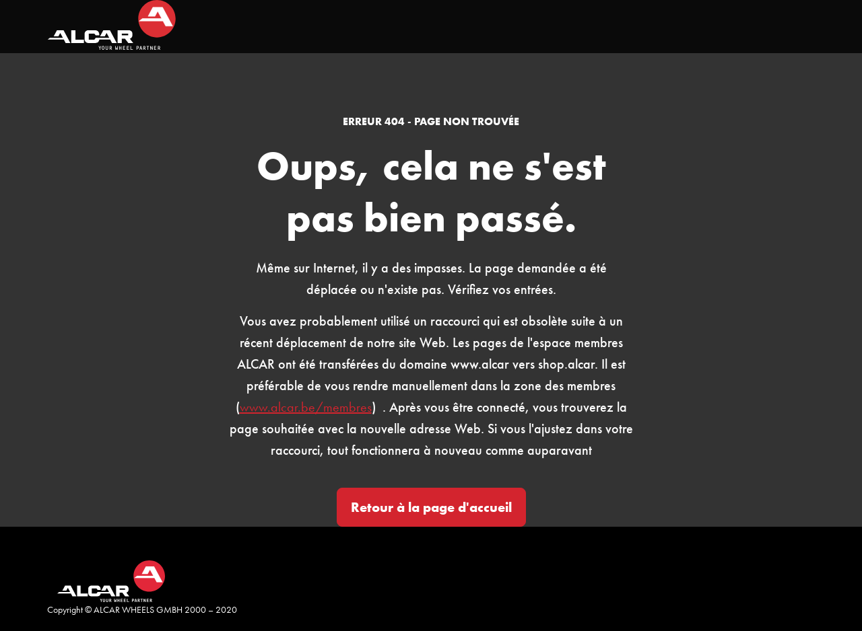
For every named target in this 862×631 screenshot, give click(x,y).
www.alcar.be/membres (306, 407)
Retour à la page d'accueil (431, 507)
